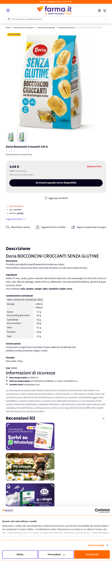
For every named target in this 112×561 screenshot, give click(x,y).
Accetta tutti (92, 554)
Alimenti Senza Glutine (66, 27)
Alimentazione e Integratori (24, 27)
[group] (12, 151)
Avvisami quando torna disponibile (56, 183)
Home (8, 27)
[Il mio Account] (99, 10)
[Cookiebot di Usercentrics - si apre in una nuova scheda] (97, 511)
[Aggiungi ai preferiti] (56, 198)
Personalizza (56, 554)
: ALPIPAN (19, 213)
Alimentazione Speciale (46, 27)
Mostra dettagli (96, 545)
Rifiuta (19, 554)
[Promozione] (56, 436)
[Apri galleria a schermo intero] (56, 82)
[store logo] (54, 10)
